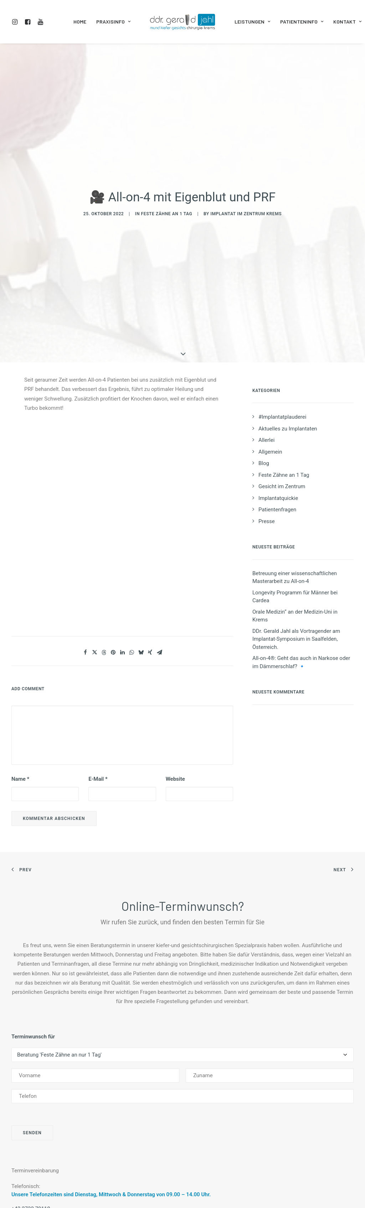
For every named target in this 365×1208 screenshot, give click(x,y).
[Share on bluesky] (141, 539)
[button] (16, 21)
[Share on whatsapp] (131, 539)
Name (20, 665)
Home (79, 22)
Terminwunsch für (33, 922)
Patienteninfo (301, 22)
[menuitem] (16, 21)
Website (175, 665)
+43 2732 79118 (30, 1094)
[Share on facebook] (85, 539)
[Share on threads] (103, 539)
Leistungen (252, 22)
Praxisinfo (113, 22)
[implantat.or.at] (182, 22)
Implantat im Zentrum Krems (246, 156)
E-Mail (97, 665)
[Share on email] (159, 539)
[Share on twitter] (94, 539)
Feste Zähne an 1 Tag (166, 156)
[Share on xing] (150, 539)
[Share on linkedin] (122, 539)
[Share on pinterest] (113, 539)
